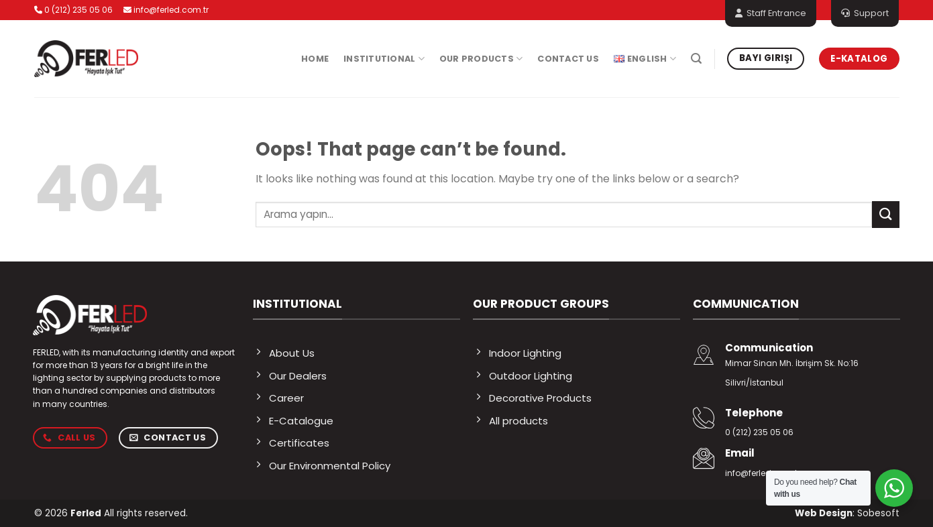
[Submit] (885, 214)
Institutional (384, 58)
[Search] (696, 59)
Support (865, 13)
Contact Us (568, 58)
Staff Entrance (770, 13)
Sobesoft (878, 513)
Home (315, 58)
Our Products (481, 58)
